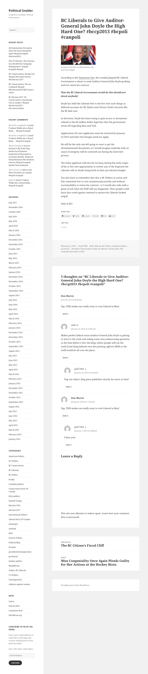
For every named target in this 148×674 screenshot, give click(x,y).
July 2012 (13, 411)
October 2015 (14, 249)
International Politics (18, 514)
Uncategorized (15, 579)
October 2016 (14, 212)
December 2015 (16, 239)
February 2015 (15, 267)
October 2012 (14, 397)
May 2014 (13, 309)
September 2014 (16, 290)
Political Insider (21, 10)
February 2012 (15, 434)
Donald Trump (15, 501)
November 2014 (16, 281)
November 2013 (16, 337)
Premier (12, 547)
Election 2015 (14, 505)
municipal (13, 524)
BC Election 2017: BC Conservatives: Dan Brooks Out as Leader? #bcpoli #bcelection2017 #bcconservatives (20, 103)
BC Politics (13, 475)
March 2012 (14, 430)
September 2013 (16, 346)
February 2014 (15, 323)
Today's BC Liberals (17, 570)
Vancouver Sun (86, 77)
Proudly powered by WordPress (75, 585)
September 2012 (16, 402)
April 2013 (13, 369)
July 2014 (13, 300)
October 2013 (14, 341)
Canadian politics (16, 484)
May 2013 (13, 365)
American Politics (16, 456)
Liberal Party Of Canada (19, 519)
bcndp (11, 479)
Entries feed (14, 606)
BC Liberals (14, 470)
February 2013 (15, 379)
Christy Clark (113, 249)
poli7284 (84, 246)
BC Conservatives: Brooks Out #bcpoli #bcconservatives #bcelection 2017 (22, 77)
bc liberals (102, 249)
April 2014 (13, 314)
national (12, 528)
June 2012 (13, 416)
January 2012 (14, 439)
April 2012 (13, 425)
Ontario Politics (15, 538)
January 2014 (14, 328)
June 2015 (13, 253)
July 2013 (13, 355)
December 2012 (16, 388)
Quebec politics (15, 561)
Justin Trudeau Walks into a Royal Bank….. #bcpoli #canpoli (21, 128)
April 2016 (13, 226)
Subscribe (15, 663)
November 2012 (16, 392)
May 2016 (13, 221)
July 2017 (13, 202)
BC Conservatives (16, 465)
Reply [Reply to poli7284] (69, 387)
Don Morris (67, 295)
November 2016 (16, 207)
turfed (81, 251)
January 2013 (14, 383)
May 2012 (13, 420)
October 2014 (14, 286)
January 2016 (14, 235)
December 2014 (16, 277)
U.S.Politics (13, 575)
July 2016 (13, 216)
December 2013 (16, 332)
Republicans (14, 565)
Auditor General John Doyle (85, 249)
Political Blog (14, 542)
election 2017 (14, 510)
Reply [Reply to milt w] (65, 357)
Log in (11, 601)
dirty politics (14, 496)
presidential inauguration (20, 552)
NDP (11, 533)
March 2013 (14, 374)
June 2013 (13, 360)
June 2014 (13, 304)
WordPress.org (15, 615)
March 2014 (14, 318)
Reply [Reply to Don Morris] (65, 314)
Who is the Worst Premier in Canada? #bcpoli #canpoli (20, 173)
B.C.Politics (13, 461)
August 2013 (14, 351)
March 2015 (14, 263)
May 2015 (13, 258)
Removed (74, 251)
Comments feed (15, 610)
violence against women (19, 584)
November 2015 (16, 244)
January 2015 (14, 272)
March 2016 (14, 230)
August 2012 (14, 406)
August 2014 (14, 295)
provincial (13, 556)
